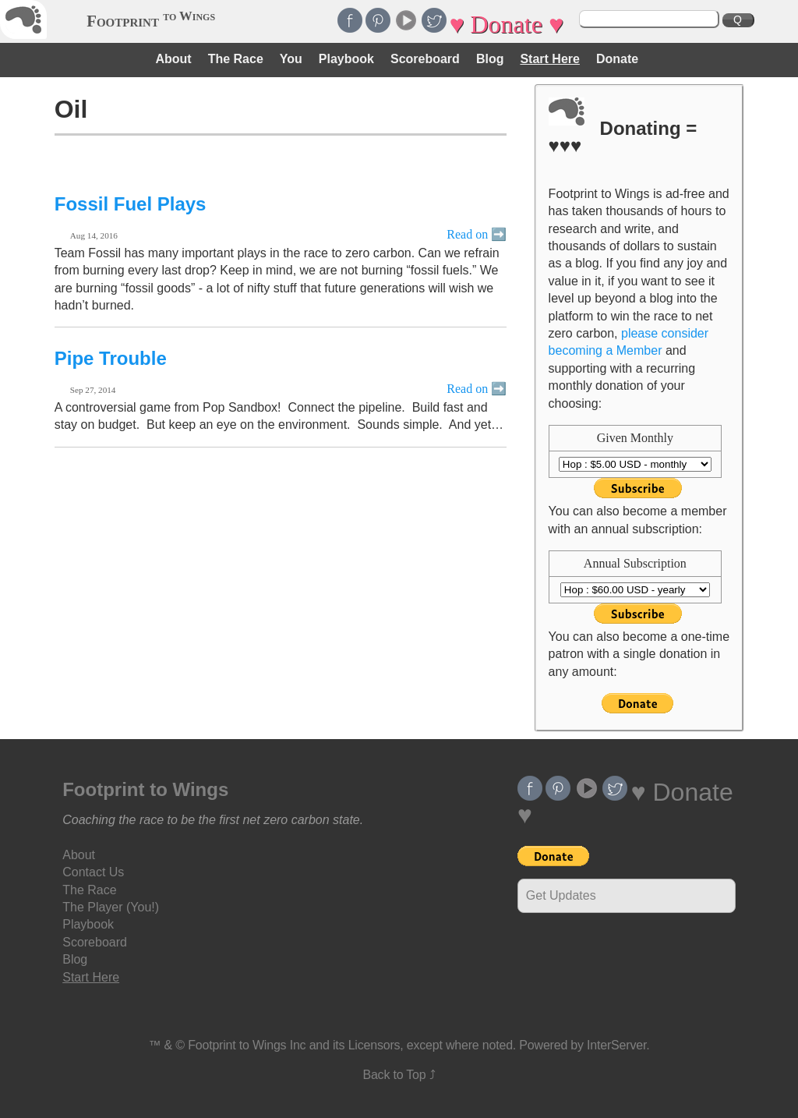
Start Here (549, 58)
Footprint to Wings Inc (246, 1045)
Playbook (346, 58)
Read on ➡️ (477, 234)
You (291, 58)
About (173, 58)
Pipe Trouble (111, 358)
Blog (490, 58)
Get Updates (561, 895)
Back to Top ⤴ (398, 1074)
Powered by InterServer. (584, 1045)
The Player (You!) (110, 907)
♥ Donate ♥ (506, 24)
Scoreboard (425, 58)
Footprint (151, 21)
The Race (235, 58)
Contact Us (93, 872)
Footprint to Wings (145, 789)
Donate (617, 58)
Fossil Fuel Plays (131, 203)
